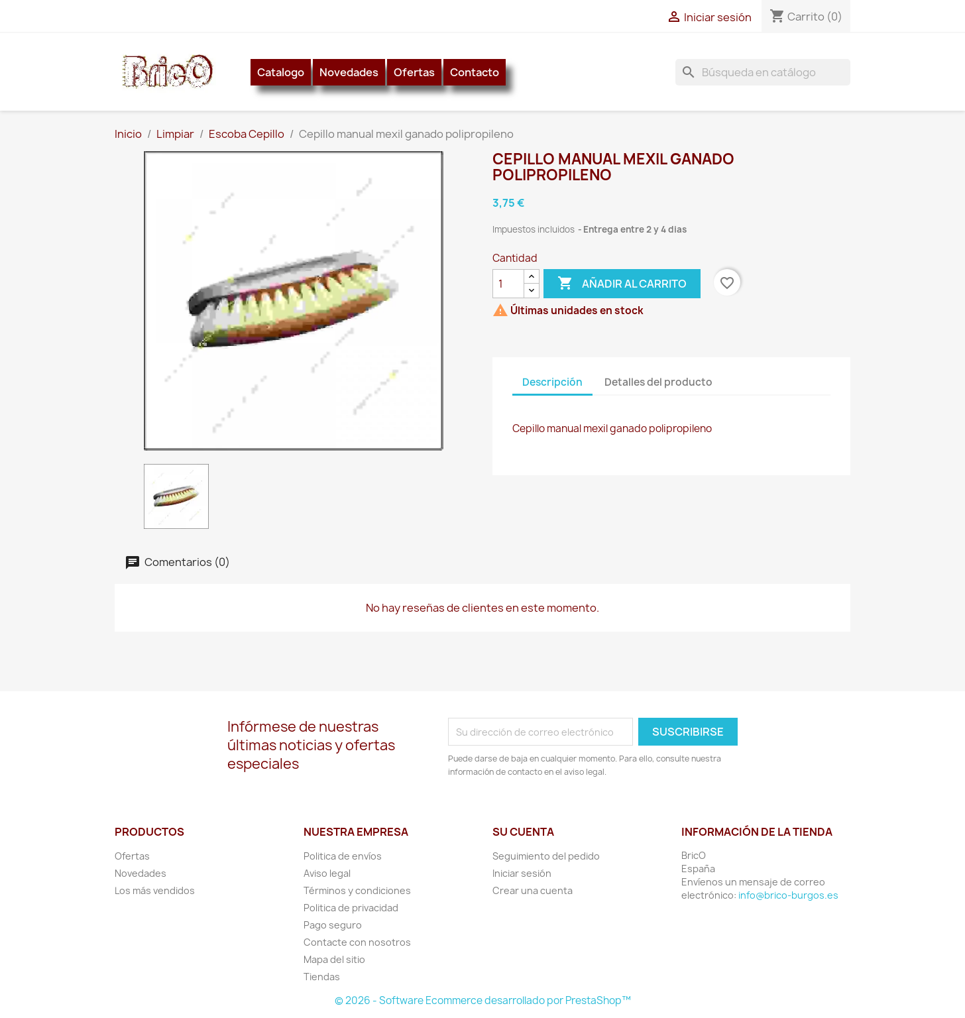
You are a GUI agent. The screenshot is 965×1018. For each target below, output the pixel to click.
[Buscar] (762, 72)
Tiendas (322, 976)
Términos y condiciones (357, 890)
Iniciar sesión (521, 873)
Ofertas (414, 72)
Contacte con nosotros (357, 942)
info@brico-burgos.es (788, 895)
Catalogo (280, 72)
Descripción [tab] (552, 382)
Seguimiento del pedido (546, 856)
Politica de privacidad (351, 907)
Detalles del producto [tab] (658, 382)
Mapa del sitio (334, 959)
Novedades (348, 72)
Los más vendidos (155, 890)
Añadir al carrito (622, 283)
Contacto (474, 72)
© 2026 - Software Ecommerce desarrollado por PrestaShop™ (483, 1000)
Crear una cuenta (532, 890)
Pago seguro (333, 925)
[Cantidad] (508, 283)
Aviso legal (327, 873)
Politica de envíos (343, 856)
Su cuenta (523, 831)
